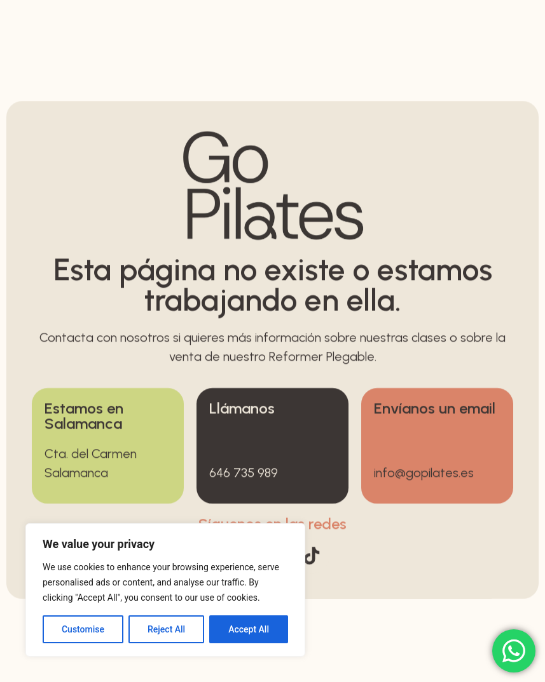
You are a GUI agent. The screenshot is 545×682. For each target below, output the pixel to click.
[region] (165, 590)
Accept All (248, 629)
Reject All (166, 629)
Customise (83, 629)
